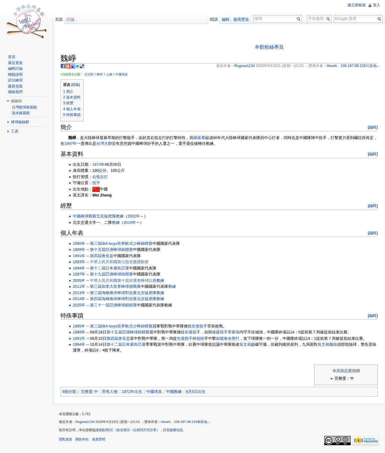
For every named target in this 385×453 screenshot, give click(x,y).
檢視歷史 (241, 19)
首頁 (11, 57)
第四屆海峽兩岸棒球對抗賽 (113, 298)
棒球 (100, 74)
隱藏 (75, 85)
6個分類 (69, 391)
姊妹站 (16, 101)
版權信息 (176, 430)
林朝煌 (198, 338)
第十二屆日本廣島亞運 (109, 268)
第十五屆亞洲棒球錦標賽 (111, 249)
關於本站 (82, 439)
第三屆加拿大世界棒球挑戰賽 (115, 286)
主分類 (88, 74)
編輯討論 (15, 68)
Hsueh (166, 422)
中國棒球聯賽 (84, 216)
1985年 (79, 243)
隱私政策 (65, 439)
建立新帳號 (357, 5)
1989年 (79, 249)
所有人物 (110, 391)
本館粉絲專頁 (269, 47)
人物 (109, 74)
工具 (14, 131)
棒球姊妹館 (20, 122)
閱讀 (214, 19)
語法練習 (15, 80)
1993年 (79, 262)
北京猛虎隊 (106, 216)
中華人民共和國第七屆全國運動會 (119, 262)
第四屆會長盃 (101, 256)
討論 (71, 19)
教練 (120, 216)
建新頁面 (15, 86)
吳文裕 (245, 344)
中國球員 (122, 74)
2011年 (79, 286)
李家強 (233, 332)
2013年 (79, 292)
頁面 (59, 19)
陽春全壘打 (229, 338)
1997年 (70, 143)
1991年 (79, 256)
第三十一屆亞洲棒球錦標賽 (113, 305)
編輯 (373, 127)
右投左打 (100, 177)
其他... (205, 422)
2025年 (79, 305)
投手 (96, 183)
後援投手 (220, 332)
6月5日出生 (196, 391)
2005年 (79, 280)
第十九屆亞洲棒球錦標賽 (111, 274)
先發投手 (199, 326)
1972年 (98, 164)
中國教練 (174, 391)
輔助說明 (15, 74)
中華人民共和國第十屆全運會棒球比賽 (123, 280)
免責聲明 (98, 439)
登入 (376, 5)
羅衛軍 (199, 137)
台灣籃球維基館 (24, 107)
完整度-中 (89, 391)
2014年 (79, 298)
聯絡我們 (15, 92)
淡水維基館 (21, 113)
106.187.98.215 (185, 422)
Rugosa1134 (84, 422)
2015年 (130, 222)
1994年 (79, 268)
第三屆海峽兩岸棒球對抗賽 (113, 292)
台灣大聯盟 (106, 143)
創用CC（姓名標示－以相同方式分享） (131, 430)
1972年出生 (132, 391)
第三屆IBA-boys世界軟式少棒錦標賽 (121, 243)
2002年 (134, 216)
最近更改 (15, 63)
